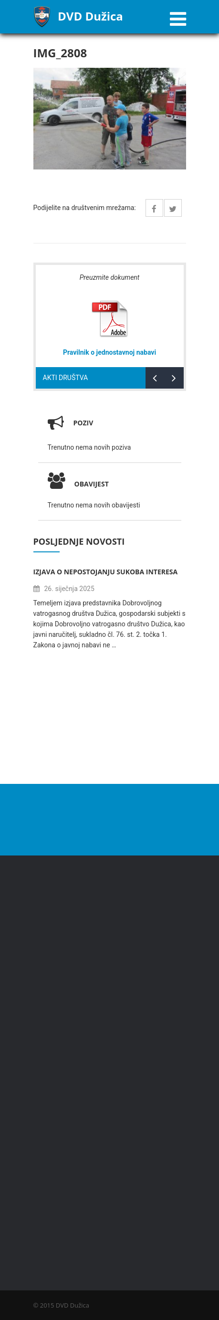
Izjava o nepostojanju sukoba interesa (105, 571)
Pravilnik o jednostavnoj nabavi (109, 352)
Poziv (83, 422)
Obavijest (78, 483)
